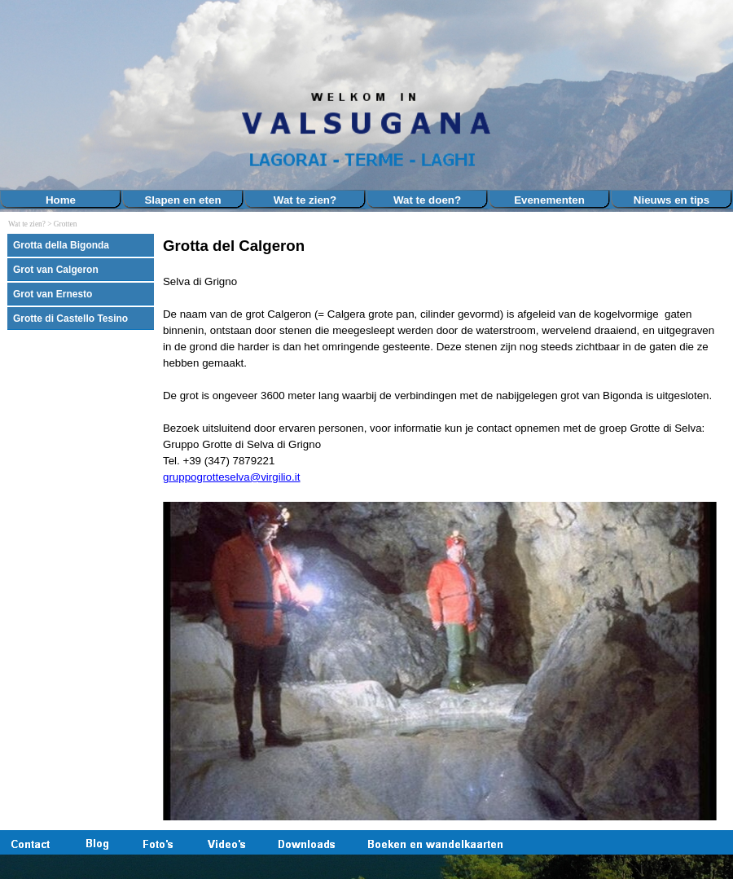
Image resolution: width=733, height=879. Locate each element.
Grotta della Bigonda (61, 245)
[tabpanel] (444, 529)
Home (61, 200)
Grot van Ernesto (52, 294)
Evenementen (549, 200)
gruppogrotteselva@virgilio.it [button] (231, 477)
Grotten (65, 224)
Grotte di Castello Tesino (70, 318)
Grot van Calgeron (56, 269)
